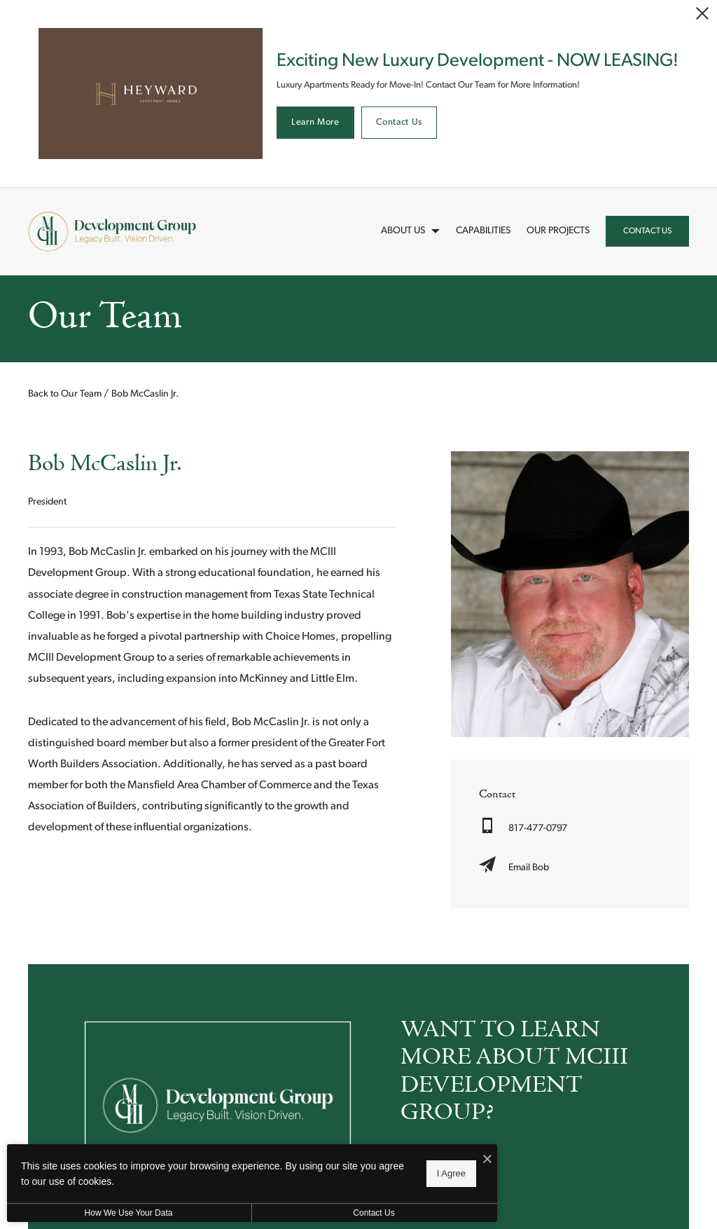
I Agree (451, 1173)
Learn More (315, 122)
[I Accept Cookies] (487, 1160)
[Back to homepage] (112, 231)
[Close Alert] (702, 13)
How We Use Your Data (129, 1213)
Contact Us (399, 122)
